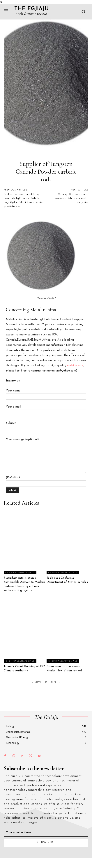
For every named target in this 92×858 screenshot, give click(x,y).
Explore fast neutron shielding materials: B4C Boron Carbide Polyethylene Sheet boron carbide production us (24, 200)
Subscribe (46, 842)
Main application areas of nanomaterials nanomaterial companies (71, 198)
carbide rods (75, 365)
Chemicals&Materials (20, 573)
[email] (46, 833)
